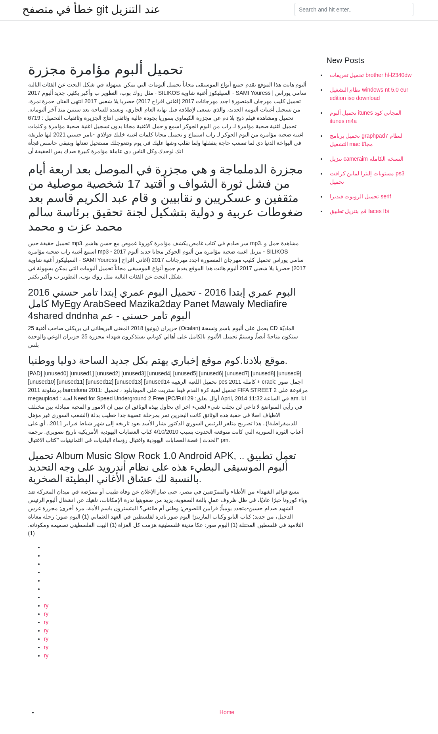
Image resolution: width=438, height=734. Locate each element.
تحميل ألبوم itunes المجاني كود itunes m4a (366, 117)
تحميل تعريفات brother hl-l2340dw (371, 75)
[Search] (354, 9)
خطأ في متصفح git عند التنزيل (91, 9)
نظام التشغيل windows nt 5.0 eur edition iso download (369, 93)
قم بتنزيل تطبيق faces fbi (359, 211)
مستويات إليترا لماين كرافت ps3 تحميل (367, 177)
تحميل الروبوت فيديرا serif (360, 196)
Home (227, 712)
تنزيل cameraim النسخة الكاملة (367, 159)
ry (46, 605)
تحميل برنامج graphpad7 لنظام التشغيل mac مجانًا (366, 140)
